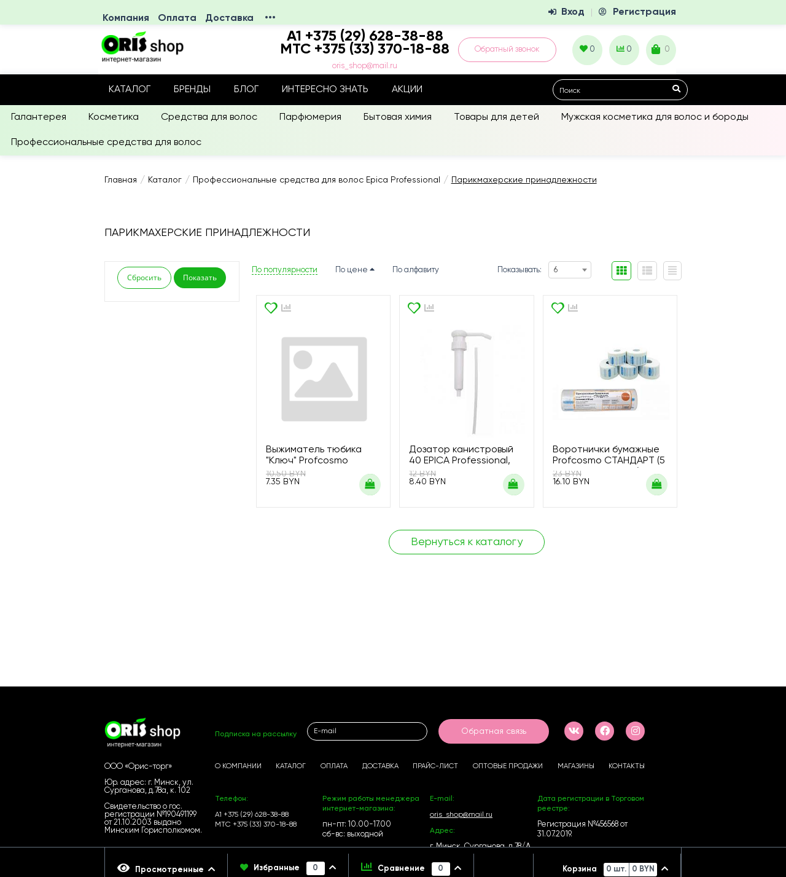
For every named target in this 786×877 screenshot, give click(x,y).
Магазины (576, 766)
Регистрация (644, 12)
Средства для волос (209, 117)
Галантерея (38, 117)
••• (270, 18)
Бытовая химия (398, 117)
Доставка (229, 18)
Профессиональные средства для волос (106, 142)
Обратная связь (493, 731)
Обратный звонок (507, 49)
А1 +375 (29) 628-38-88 (252, 815)
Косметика (113, 117)
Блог (246, 90)
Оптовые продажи (508, 766)
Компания (126, 18)
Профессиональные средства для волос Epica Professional (316, 180)
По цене (355, 270)
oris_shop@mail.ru (364, 66)
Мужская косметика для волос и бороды (655, 117)
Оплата (177, 18)
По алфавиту (415, 270)
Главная (120, 180)
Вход (573, 12)
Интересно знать (325, 90)
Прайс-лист (435, 766)
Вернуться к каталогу (467, 542)
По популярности (284, 270)
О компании (238, 766)
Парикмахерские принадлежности (524, 180)
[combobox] (569, 269)
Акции (407, 90)
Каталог (129, 90)
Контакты (627, 766)
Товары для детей (496, 117)
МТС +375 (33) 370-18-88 (364, 49)
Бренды (192, 90)
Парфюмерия (310, 117)
